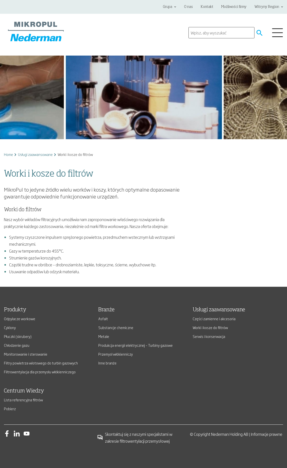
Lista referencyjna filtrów (23, 399)
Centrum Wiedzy (24, 391)
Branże (106, 310)
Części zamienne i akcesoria (214, 318)
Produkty (15, 310)
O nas (188, 7)
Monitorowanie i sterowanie (25, 354)
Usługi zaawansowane (35, 154)
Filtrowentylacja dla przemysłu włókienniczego (40, 371)
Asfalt (103, 318)
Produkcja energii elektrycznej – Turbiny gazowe (135, 345)
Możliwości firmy (234, 7)
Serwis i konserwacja (209, 336)
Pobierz (10, 408)
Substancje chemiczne (115, 327)
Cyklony (10, 327)
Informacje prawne (266, 434)
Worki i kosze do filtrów (210, 327)
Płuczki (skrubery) (18, 336)
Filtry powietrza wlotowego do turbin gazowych (41, 362)
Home (8, 154)
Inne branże (107, 362)
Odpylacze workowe (19, 318)
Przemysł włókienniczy (115, 354)
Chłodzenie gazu (16, 345)
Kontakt (207, 7)
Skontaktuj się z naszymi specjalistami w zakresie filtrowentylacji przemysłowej (134, 437)
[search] (221, 32)
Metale (103, 336)
